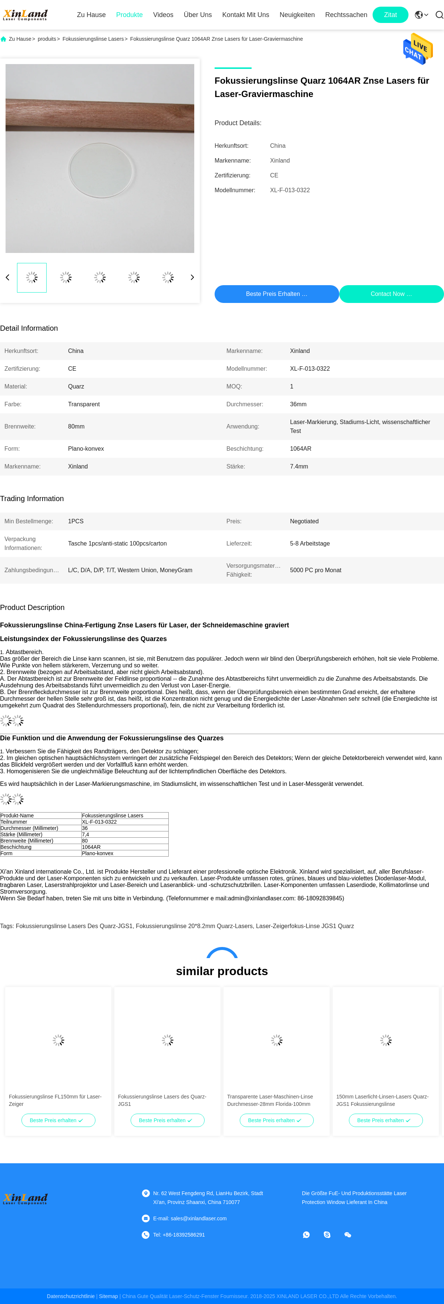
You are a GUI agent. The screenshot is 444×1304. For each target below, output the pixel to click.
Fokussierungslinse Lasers (93, 39)
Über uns (198, 15)
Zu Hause (91, 15)
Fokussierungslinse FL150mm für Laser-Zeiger (55, 1100)
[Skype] (332, 1234)
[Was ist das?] (311, 1234)
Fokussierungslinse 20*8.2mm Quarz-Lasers (194, 926)
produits (47, 39)
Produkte (129, 15)
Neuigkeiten (297, 15)
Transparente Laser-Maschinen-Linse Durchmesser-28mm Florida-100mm (270, 1100)
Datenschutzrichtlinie (71, 1296)
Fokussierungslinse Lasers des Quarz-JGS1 (74, 926)
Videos (163, 15)
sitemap (108, 1296)
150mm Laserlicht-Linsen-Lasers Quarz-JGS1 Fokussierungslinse (382, 1100)
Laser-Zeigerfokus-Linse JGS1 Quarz (305, 926)
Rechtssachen (346, 15)
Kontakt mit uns (245, 15)
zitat (390, 15)
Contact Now (388, 294)
